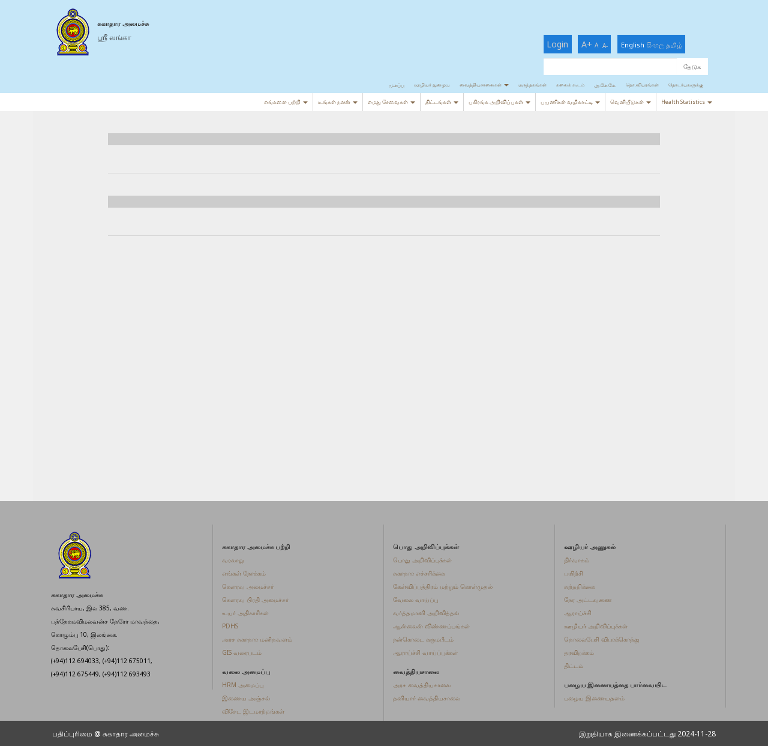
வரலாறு (233, 560)
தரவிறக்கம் (579, 652)
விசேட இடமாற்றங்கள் (253, 711)
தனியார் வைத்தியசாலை (426, 698)
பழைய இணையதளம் (594, 698)
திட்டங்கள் (441, 102)
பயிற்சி (573, 573)
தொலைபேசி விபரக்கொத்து (602, 639)
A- (605, 45)
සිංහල (655, 44)
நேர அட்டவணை (588, 599)
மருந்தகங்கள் (532, 84)
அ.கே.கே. (605, 85)
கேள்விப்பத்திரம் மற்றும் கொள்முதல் (443, 586)
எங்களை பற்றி (286, 102)
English (632, 44)
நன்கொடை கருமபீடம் (423, 639)
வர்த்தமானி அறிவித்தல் (426, 613)
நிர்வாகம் (576, 560)
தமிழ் (674, 44)
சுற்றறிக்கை (579, 586)
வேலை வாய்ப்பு (415, 599)
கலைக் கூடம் (570, 84)
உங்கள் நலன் (338, 102)
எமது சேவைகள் (391, 102)
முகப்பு (396, 85)
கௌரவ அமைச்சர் (248, 586)
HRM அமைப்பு (242, 685)
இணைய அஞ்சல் (246, 698)
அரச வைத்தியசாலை (422, 685)
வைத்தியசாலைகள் (484, 84)
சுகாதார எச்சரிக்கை (419, 573)
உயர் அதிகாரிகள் (245, 613)
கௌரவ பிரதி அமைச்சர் (255, 599)
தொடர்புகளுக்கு (685, 84)
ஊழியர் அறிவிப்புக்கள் (596, 626)
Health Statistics (686, 102)
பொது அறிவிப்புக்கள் (422, 560)
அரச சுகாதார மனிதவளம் (257, 639)
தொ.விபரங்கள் (642, 84)
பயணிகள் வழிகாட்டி (570, 102)
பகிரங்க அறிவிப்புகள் (499, 102)
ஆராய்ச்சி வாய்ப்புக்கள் (425, 652)
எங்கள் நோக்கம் (244, 573)
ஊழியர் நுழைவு (432, 84)
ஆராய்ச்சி (578, 613)
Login (557, 44)
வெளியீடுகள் (630, 102)
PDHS (230, 626)
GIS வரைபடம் (242, 652)
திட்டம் (573, 665)
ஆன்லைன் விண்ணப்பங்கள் (431, 626)
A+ (586, 44)
